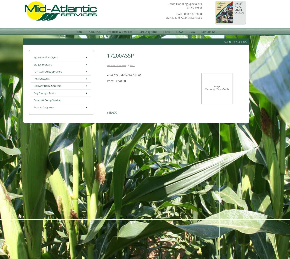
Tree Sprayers (41, 78)
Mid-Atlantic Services (116, 65)
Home (78, 31)
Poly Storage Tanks (44, 93)
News (179, 31)
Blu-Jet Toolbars (42, 64)
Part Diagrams (148, 31)
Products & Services (119, 31)
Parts (166, 31)
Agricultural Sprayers (45, 57)
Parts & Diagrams (43, 107)
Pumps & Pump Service (46, 100)
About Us (95, 31)
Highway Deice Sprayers (47, 86)
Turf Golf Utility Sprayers (47, 71)
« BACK (112, 113)
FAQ (192, 31)
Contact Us (208, 31)
